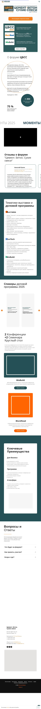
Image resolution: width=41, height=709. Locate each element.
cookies (8, 707)
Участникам (14, 691)
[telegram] (11, 656)
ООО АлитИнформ (17, 645)
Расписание (20, 691)
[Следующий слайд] (39, 307)
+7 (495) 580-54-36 (11, 647)
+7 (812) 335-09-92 (11, 648)
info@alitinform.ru (17, 651)
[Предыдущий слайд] (2, 307)
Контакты (30, 691)
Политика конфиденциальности (20, 692)
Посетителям (8, 691)
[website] (7, 656)
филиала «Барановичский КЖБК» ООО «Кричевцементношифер (23, 170)
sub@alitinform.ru (20, 653)
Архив (35, 691)
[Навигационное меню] (39, 1)
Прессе (25, 691)
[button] (20, 48)
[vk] (9, 656)
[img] (9, 28)
